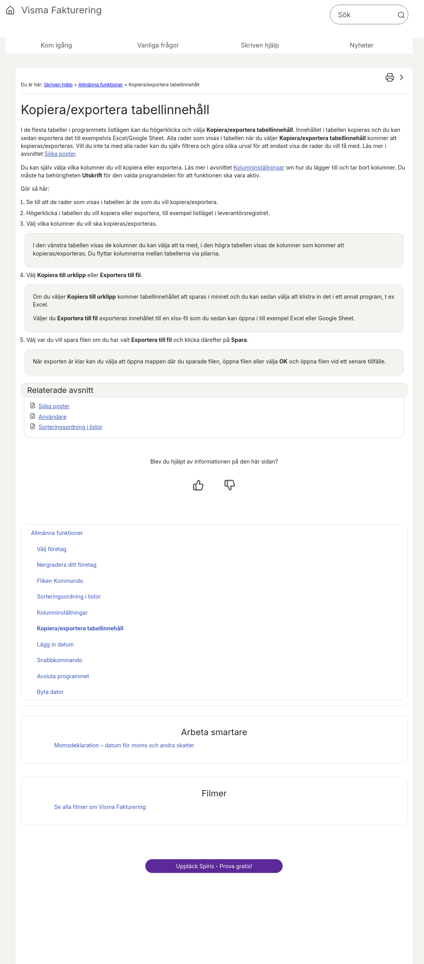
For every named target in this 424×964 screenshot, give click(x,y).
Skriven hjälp (58, 85)
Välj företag (51, 549)
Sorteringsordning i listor (70, 427)
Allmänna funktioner (100, 85)
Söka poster (59, 153)
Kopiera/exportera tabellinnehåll (80, 628)
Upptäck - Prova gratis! (214, 866)
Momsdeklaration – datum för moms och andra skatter (124, 745)
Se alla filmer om (100, 806)
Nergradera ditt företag (67, 564)
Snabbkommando (59, 660)
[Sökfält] (369, 14)
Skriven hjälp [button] (260, 45)
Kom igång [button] (56, 45)
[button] (401, 14)
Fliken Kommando (60, 580)
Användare (52, 416)
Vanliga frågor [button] (158, 45)
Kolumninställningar (259, 167)
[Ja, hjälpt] (198, 485)
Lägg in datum (55, 644)
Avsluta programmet (63, 676)
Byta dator (50, 691)
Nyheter (361, 45)
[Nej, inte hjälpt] (229, 485)
